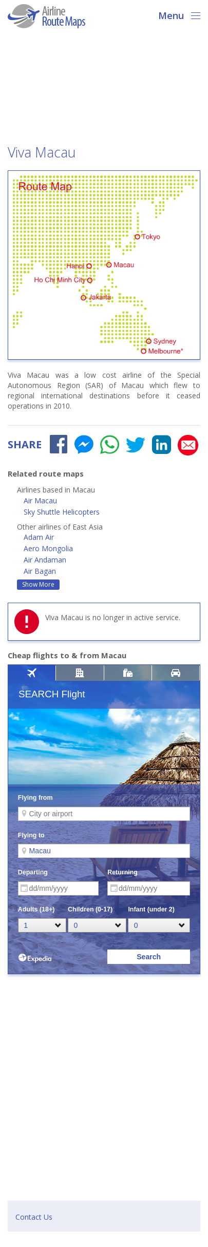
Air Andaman (45, 560)
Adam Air (39, 537)
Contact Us (33, 1217)
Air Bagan (40, 571)
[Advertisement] (104, 89)
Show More (38, 584)
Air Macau (40, 500)
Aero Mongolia (48, 548)
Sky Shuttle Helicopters (62, 512)
